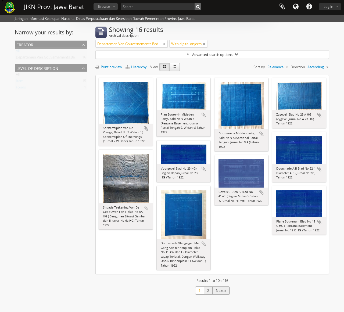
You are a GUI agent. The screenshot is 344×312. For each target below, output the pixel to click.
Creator (24, 44)
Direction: (298, 66)
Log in (328, 6)
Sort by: (259, 66)
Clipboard (282, 6)
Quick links (309, 6)
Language (295, 6)
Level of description (37, 67)
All (18, 51)
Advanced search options (212, 54)
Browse (104, 6)
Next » (221, 290)
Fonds (21, 88)
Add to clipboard (146, 128)
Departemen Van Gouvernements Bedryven (51, 58)
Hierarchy (137, 66)
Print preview (108, 66)
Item (19, 82)
